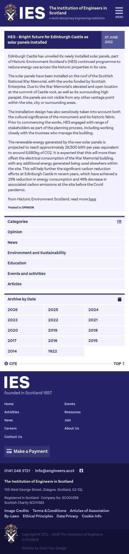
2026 (13, 309)
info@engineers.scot (55, 470)
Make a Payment (27, 451)
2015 (92, 340)
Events (69, 404)
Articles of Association (89, 510)
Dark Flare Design (52, 548)
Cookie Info (92, 516)
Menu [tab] (119, 13)
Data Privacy (67, 516)
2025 (53, 309)
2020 (13, 330)
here (92, 199)
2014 (12, 351)
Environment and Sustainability (37, 252)
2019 (52, 330)
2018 (93, 330)
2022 (53, 320)
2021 (93, 320)
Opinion (28, 208)
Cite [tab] (10, 363)
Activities (11, 412)
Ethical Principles (38, 516)
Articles (15, 284)
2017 (12, 340)
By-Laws (11, 516)
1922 (52, 351)
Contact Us (13, 437)
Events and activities (26, 273)
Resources (72, 412)
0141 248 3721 (17, 470)
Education (17, 263)
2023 (13, 320)
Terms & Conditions (49, 510)
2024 (93, 309)
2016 (52, 340)
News (12, 242)
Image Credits (16, 510)
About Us (71, 428)
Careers (10, 428)
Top (119, 363)
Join (67, 420)
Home (9, 404)
